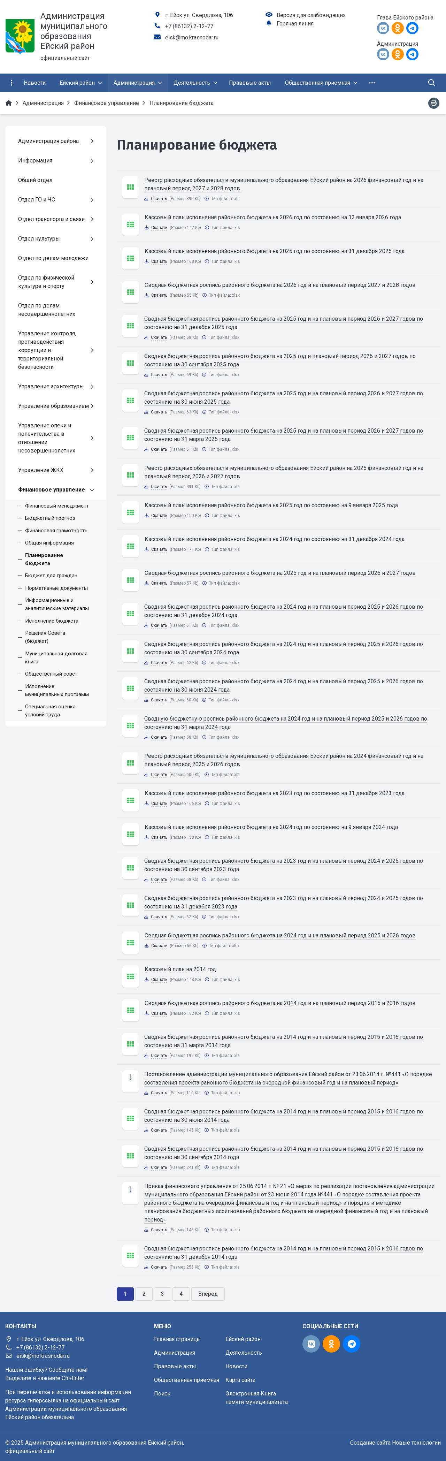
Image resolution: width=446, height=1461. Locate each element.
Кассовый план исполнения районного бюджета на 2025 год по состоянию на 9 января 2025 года (271, 505)
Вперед (208, 1294)
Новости (236, 1366)
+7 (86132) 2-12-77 (189, 26)
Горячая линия (295, 23)
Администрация (174, 1352)
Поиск (162, 1393)
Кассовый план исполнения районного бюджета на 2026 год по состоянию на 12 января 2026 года (273, 217)
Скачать (159, 198)
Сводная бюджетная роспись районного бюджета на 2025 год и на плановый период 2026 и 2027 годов (280, 573)
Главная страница (177, 1339)
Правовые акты (175, 1366)
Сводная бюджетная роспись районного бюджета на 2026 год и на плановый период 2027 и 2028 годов (280, 285)
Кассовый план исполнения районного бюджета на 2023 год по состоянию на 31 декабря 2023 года (275, 793)
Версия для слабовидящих (311, 15)
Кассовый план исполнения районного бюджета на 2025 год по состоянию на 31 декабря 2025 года (275, 251)
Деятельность (243, 1352)
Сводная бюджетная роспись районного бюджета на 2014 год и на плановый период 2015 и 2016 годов (280, 1003)
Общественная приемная (186, 1380)
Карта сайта (240, 1380)
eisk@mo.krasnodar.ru (191, 37)
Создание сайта (370, 1442)
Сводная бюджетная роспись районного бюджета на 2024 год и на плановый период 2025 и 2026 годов (280, 935)
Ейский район (243, 1339)
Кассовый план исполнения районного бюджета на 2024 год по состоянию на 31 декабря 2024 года (275, 539)
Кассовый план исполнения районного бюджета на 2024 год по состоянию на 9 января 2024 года (271, 827)
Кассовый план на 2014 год (180, 969)
